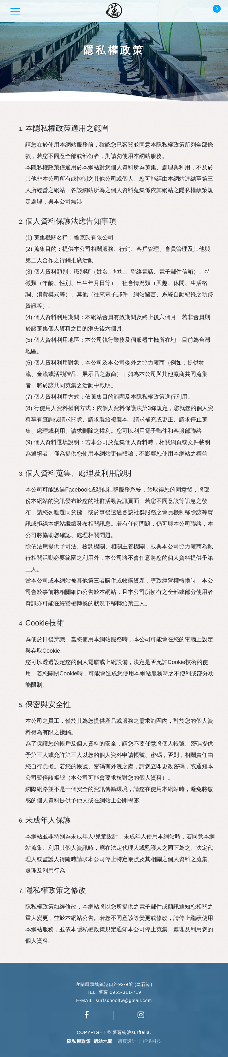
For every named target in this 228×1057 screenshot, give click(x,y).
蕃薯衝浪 (114, 10)
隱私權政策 (79, 1041)
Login (201, 11)
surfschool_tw (141, 1014)
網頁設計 (127, 1041)
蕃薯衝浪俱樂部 (86, 1014)
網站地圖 (103, 1041)
